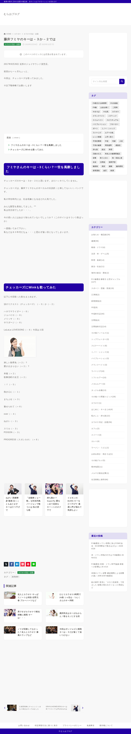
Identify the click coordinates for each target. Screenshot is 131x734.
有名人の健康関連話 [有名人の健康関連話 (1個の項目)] (112, 154)
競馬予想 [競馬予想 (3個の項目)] (112, 162)
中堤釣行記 (97, 314)
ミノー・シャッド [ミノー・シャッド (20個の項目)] (108, 128)
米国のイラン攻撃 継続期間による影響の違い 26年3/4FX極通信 (107, 574)
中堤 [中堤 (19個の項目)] (106, 141)
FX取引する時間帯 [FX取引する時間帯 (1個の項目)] (100, 103)
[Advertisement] (44, 110)
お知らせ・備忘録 (100, 235)
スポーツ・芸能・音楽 (102, 288)
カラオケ (17, 34)
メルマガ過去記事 (100, 473)
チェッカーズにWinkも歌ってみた (26, 150)
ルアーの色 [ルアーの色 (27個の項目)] (109, 133)
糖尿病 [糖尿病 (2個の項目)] (95, 166)
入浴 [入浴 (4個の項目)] (121, 141)
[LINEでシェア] (33, 564)
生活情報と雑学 (99, 479)
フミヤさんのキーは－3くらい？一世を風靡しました (36, 145)
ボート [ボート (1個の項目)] (95, 128)
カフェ (95, 428)
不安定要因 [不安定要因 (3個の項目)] (97, 141)
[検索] (122, 81)
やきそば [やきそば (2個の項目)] (96, 112)
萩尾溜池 (96, 301)
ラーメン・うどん (100, 448)
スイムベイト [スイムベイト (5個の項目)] (98, 120)
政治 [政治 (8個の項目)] (103, 149)
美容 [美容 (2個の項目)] (103, 166)
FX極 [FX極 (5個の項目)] (95, 107)
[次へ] (64, 708)
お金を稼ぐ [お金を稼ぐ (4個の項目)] (104, 107)
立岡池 (95, 320)
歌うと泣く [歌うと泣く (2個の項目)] (104, 158)
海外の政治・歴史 (100, 273)
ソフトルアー (98, 377)
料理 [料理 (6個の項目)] (110, 149)
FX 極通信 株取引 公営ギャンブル (105, 280)
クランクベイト (99, 365)
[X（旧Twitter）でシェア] (6, 564)
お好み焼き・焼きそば (102, 454)
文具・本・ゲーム (100, 254)
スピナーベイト (99, 346)
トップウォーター (100, 339)
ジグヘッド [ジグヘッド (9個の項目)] (112, 116)
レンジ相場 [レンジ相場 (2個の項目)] (97, 137)
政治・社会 (97, 266)
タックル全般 (98, 390)
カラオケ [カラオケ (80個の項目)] (115, 112)
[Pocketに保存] (22, 564)
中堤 (94, 307)
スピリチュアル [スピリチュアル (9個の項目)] (112, 120)
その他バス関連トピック (103, 397)
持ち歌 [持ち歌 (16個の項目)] (95, 149)
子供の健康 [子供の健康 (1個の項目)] (97, 145)
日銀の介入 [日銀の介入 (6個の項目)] (97, 154)
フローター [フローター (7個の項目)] (114, 124)
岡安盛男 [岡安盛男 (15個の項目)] (108, 145)
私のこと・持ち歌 (100, 416)
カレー (95, 441)
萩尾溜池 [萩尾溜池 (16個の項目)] (96, 170)
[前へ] (23, 708)
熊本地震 (96, 467)
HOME (7, 34)
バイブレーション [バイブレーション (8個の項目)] (99, 124)
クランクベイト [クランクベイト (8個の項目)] (99, 116)
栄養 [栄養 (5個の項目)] (94, 158)
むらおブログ (12, 14)
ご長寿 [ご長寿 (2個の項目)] (115, 107)
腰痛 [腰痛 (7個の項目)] (110, 166)
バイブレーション (100, 358)
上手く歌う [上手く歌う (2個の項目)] (109, 137)
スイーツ (96, 435)
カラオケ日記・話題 (31, 34)
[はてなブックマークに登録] (17, 564)
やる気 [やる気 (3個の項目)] (105, 112)
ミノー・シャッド (100, 352)
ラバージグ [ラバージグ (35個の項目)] (97, 133)
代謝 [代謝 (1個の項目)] (114, 141)
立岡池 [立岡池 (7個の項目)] (102, 162)
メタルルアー (98, 384)
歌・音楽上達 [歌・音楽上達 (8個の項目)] (117, 158)
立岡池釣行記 (98, 326)
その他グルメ (98, 460)
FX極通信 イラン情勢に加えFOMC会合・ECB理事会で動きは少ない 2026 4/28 (107, 546)
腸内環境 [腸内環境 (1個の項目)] (119, 166)
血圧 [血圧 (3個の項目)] (105, 170)
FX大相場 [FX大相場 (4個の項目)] (114, 103)
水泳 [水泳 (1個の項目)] (94, 162)
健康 (95, 241)
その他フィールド (100, 333)
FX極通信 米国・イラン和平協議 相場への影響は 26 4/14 (107, 565)
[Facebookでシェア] (11, 564)
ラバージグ (97, 371)
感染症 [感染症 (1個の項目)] (118, 145)
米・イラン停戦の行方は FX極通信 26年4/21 (107, 556)
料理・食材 (97, 260)
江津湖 (95, 295)
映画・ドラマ (98, 247)
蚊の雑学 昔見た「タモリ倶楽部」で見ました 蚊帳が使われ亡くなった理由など (107, 585)
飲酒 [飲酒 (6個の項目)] (112, 170)
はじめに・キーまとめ (102, 409)
